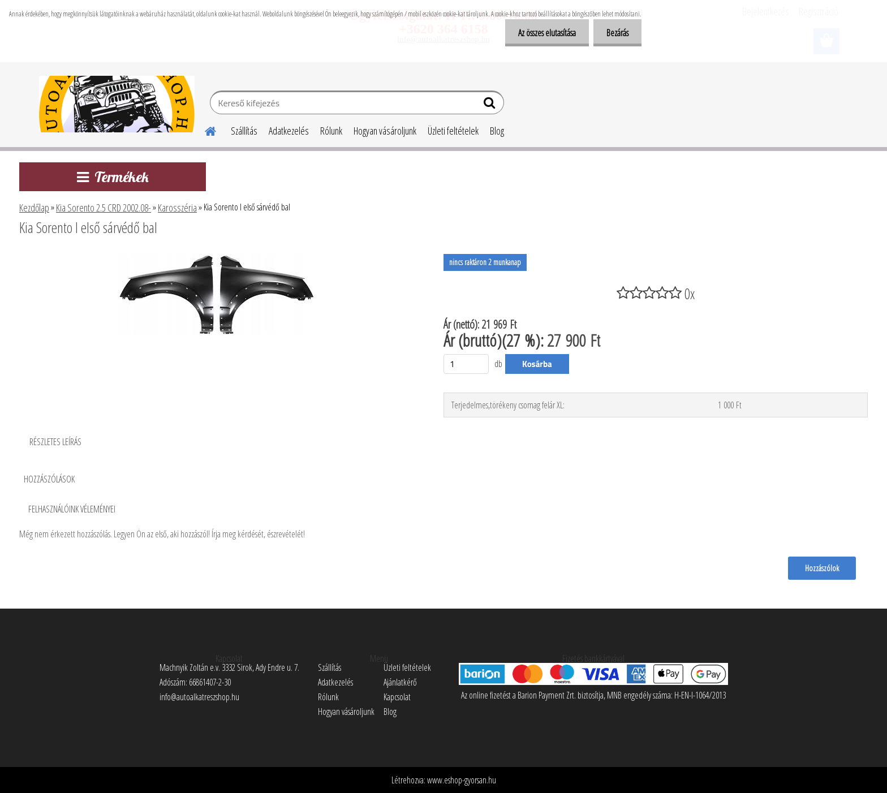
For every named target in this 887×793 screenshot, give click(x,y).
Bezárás (616, 33)
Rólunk (331, 130)
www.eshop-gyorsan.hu (461, 780)
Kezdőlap (34, 207)
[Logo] (117, 104)
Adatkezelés (289, 130)
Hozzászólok (821, 568)
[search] (490, 105)
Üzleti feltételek (453, 130)
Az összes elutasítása (543, 33)
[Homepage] (203, 130)
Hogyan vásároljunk (385, 130)
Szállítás (244, 130)
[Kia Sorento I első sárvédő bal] (217, 258)
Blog (497, 130)
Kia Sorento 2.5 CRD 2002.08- (103, 207)
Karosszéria (177, 207)
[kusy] (466, 364)
